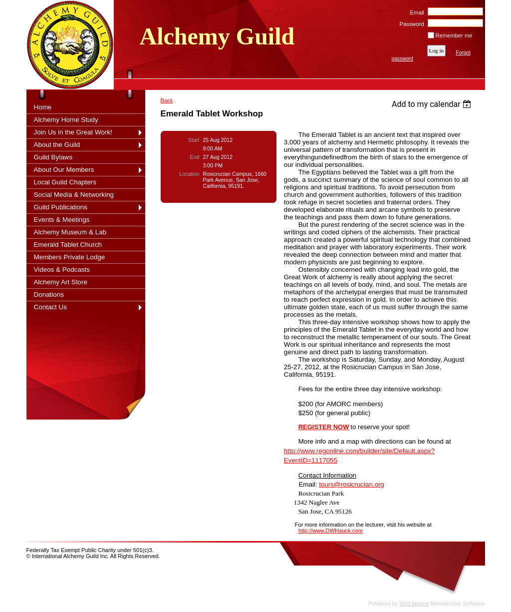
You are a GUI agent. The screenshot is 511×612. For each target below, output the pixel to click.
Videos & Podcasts (62, 269)
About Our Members (64, 169)
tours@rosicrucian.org (351, 484)
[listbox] (433, 104)
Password (410, 24)
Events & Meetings (62, 219)
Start (193, 140)
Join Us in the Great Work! (73, 132)
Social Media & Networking (74, 194)
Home (43, 107)
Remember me (454, 35)
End (195, 157)
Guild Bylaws (53, 157)
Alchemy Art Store (61, 282)
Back (167, 100)
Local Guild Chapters (65, 182)
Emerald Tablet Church (68, 244)
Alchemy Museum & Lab (70, 232)
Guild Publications (61, 207)
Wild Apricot (414, 604)
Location (189, 174)
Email (415, 12)
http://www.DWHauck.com (330, 531)
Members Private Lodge (69, 257)
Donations (49, 294)
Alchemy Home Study (66, 119)
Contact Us (50, 307)
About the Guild (57, 144)
